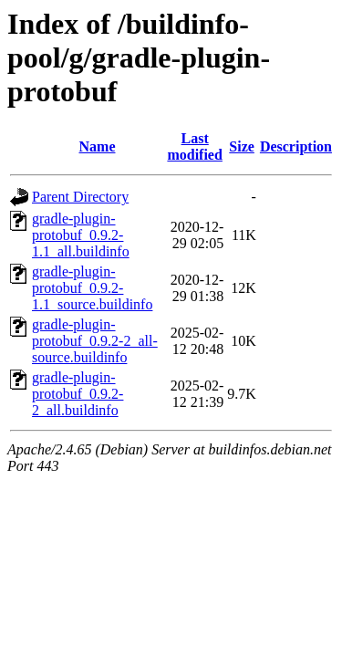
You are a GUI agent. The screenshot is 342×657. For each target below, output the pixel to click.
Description (296, 146)
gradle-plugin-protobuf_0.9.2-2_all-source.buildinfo (95, 341)
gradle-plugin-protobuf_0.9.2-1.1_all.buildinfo (81, 235)
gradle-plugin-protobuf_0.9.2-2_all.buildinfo (77, 394)
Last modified (194, 146)
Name (97, 146)
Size (241, 146)
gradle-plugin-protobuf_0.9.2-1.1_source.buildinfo (92, 288)
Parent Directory (80, 196)
